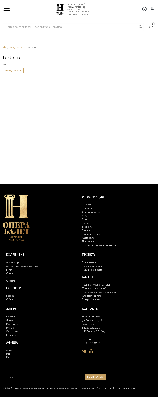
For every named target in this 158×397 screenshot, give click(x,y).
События (11, 299)
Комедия (10, 317)
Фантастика (12, 331)
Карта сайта (88, 238)
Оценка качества (91, 212)
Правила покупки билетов (96, 285)
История (86, 204)
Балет (9, 270)
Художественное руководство (22, 266)
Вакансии (87, 227)
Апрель (10, 350)
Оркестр (10, 281)
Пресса (10, 296)
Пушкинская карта (92, 270)
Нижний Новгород (92, 317)
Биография (12, 335)
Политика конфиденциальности (99, 245)
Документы (88, 241)
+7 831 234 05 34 (91, 343)
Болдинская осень (92, 266)
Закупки (86, 215)
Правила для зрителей (94, 288)
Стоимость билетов (92, 296)
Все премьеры (89, 262)
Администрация (15, 262)
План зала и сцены (92, 234)
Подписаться (95, 377)
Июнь (9, 357)
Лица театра (16, 47)
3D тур (85, 223)
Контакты (87, 208)
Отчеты (86, 219)
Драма (9, 320)
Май (8, 354)
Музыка (10, 328)
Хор (8, 277)
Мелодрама (12, 324)
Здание (86, 230)
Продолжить (13, 70)
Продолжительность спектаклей (99, 292)
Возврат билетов (91, 299)
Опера (9, 273)
